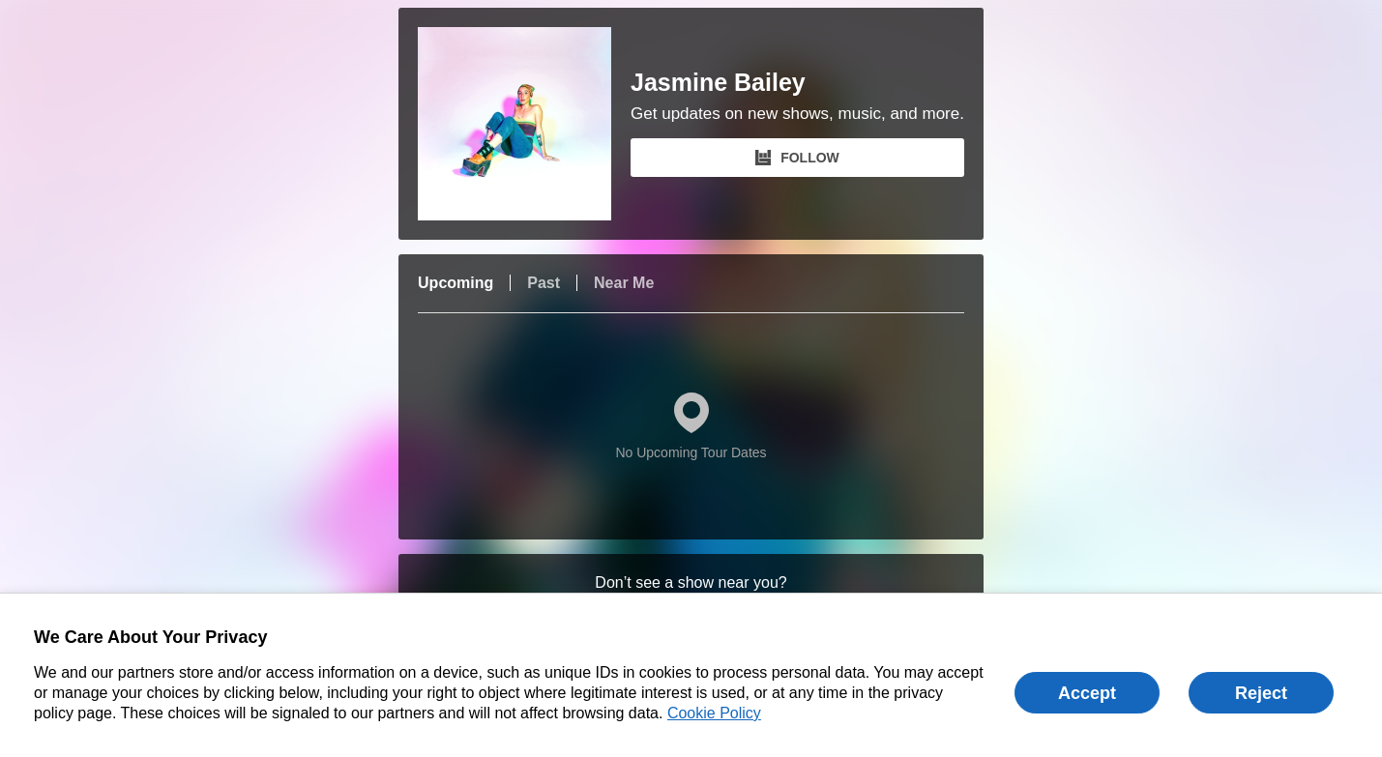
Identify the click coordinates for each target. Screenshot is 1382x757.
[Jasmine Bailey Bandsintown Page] (524, 123)
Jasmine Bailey (718, 83)
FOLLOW (797, 157)
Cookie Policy (714, 713)
